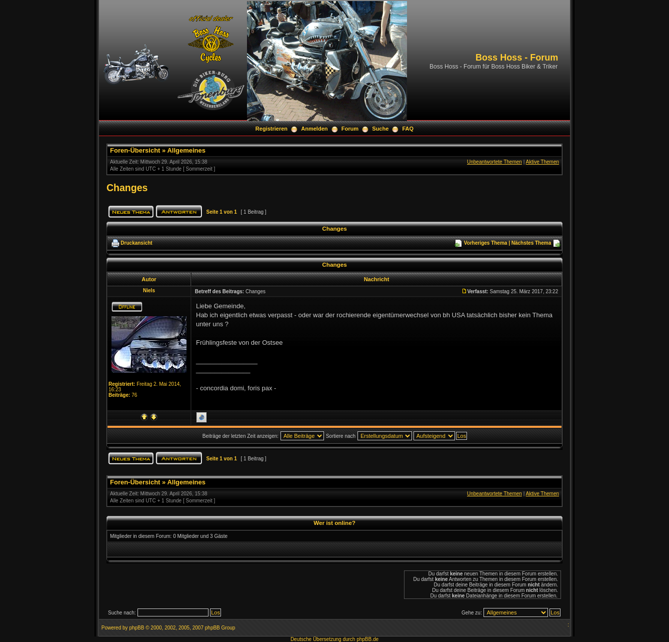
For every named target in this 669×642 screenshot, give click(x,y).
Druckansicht (136, 243)
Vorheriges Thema (486, 243)
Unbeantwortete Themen (494, 162)
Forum (350, 129)
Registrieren (272, 129)
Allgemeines (186, 150)
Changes (127, 187)
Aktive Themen (542, 162)
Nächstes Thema (531, 243)
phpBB (136, 627)
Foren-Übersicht (135, 150)
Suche (380, 129)
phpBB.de (367, 639)
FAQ (408, 129)
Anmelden (314, 129)
